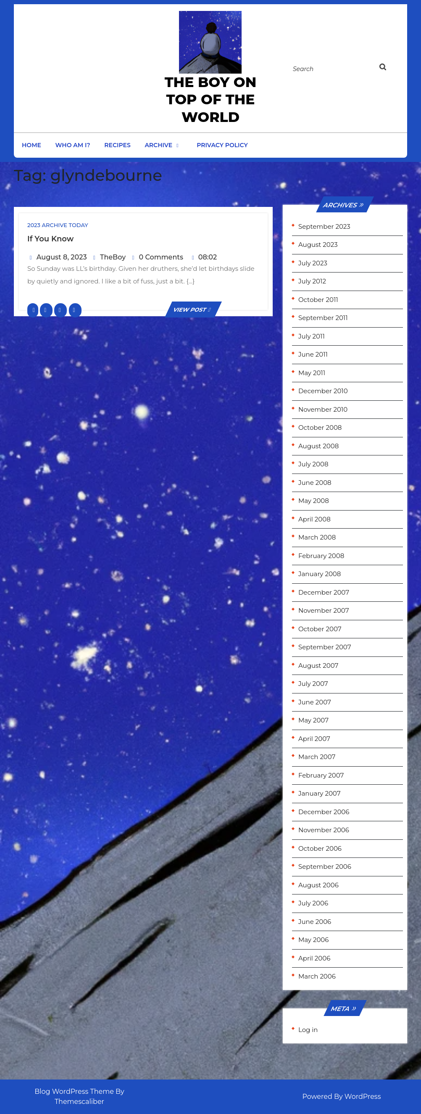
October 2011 (318, 300)
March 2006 (317, 976)
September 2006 (324, 867)
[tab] (390, 68)
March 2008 (317, 537)
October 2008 (320, 427)
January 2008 (319, 574)
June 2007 (314, 702)
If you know (50, 238)
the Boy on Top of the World (211, 99)
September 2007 (324, 647)
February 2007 (321, 775)
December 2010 (323, 391)
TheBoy (113, 257)
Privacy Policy (222, 145)
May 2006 (313, 940)
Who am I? (72, 145)
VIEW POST (193, 309)
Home (31, 145)
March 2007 (316, 757)
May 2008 (313, 501)
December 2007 (323, 592)
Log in (308, 1030)
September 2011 (323, 318)
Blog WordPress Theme (74, 1091)
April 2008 (314, 519)
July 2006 (313, 903)
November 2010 (322, 409)
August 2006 (318, 885)
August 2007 (318, 665)
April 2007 (314, 739)
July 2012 (312, 281)
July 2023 (312, 263)
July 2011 (311, 336)
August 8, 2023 (62, 257)
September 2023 (324, 226)
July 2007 (313, 684)
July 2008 (313, 464)
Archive (158, 145)
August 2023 (318, 245)
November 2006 (323, 830)
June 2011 (313, 354)
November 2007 (323, 610)
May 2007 (313, 720)
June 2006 (314, 922)
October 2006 (320, 848)
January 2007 (319, 793)
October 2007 (320, 629)
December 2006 (323, 812)
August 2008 (318, 446)
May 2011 (311, 373)
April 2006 (314, 958)
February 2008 (321, 556)
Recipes (117, 145)
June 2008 (315, 483)
